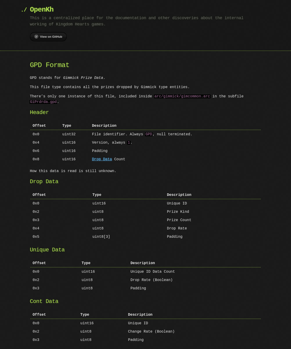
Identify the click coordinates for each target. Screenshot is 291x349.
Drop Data (102, 159)
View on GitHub (48, 36)
